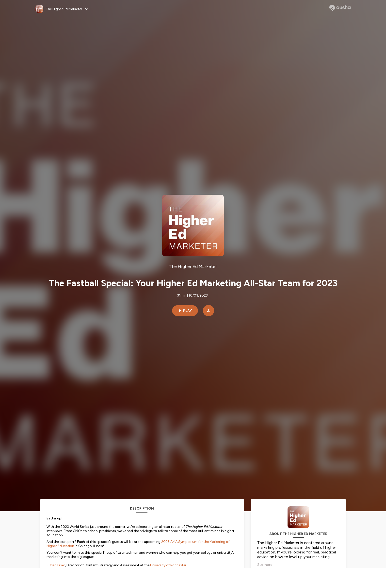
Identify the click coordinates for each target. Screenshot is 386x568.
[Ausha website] (340, 8)
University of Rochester (168, 565)
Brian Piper (57, 565)
